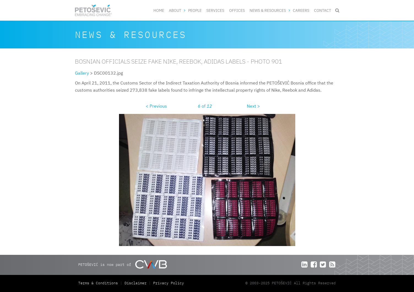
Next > (253, 106)
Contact (322, 10)
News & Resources (268, 10)
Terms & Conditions (99, 283)
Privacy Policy (168, 283)
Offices (237, 10)
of (205, 106)
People (195, 10)
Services (215, 10)
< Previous (156, 106)
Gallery (82, 73)
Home (158, 10)
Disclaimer (136, 283)
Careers (301, 10)
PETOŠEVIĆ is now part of (122, 264)
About (175, 10)
